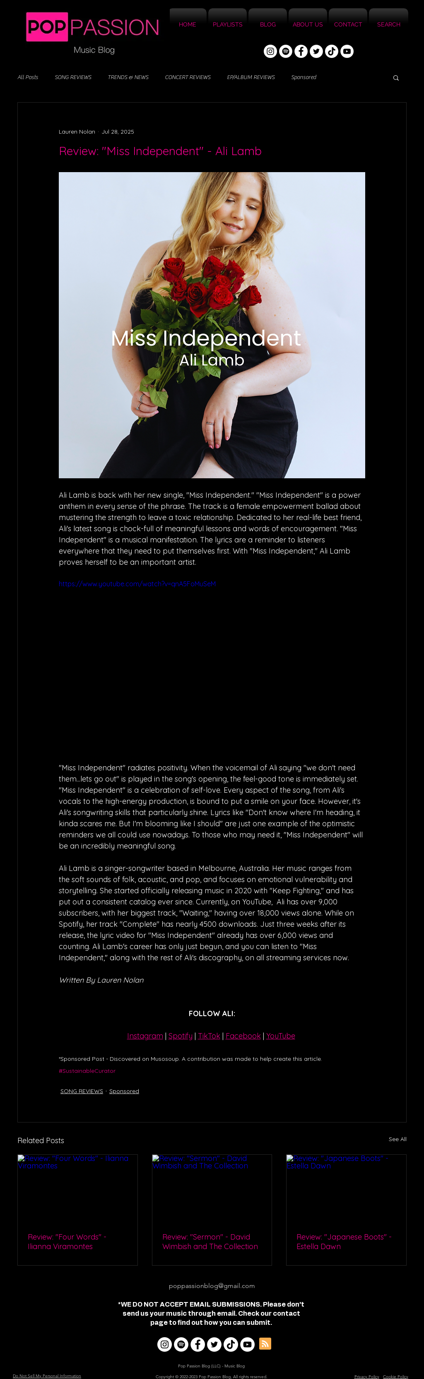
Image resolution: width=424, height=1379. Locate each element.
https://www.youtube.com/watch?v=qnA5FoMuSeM (137, 584)
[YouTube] (347, 51)
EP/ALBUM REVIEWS (251, 77)
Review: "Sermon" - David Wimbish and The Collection (210, 1241)
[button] (396, 77)
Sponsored (303, 77)
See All (398, 1139)
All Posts (27, 77)
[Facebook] (301, 51)
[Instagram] (270, 51)
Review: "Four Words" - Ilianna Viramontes (67, 1241)
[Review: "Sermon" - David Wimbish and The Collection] (212, 1188)
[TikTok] (331, 51)
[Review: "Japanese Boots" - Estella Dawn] (346, 1188)
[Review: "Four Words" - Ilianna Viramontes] (77, 1188)
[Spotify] (285, 51)
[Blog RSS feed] (265, 1344)
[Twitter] (316, 51)
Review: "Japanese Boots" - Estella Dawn (344, 1241)
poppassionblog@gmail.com (212, 1286)
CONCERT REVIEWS (187, 77)
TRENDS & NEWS (128, 77)
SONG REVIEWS (73, 77)
